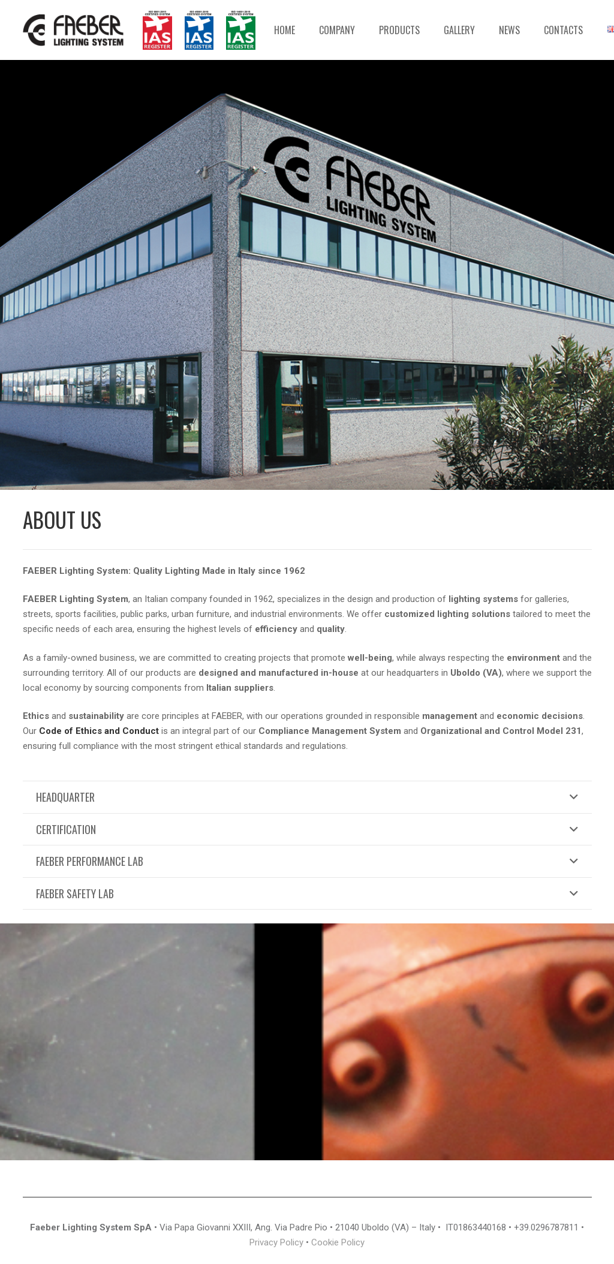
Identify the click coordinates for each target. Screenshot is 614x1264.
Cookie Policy (338, 1242)
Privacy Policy (276, 1242)
